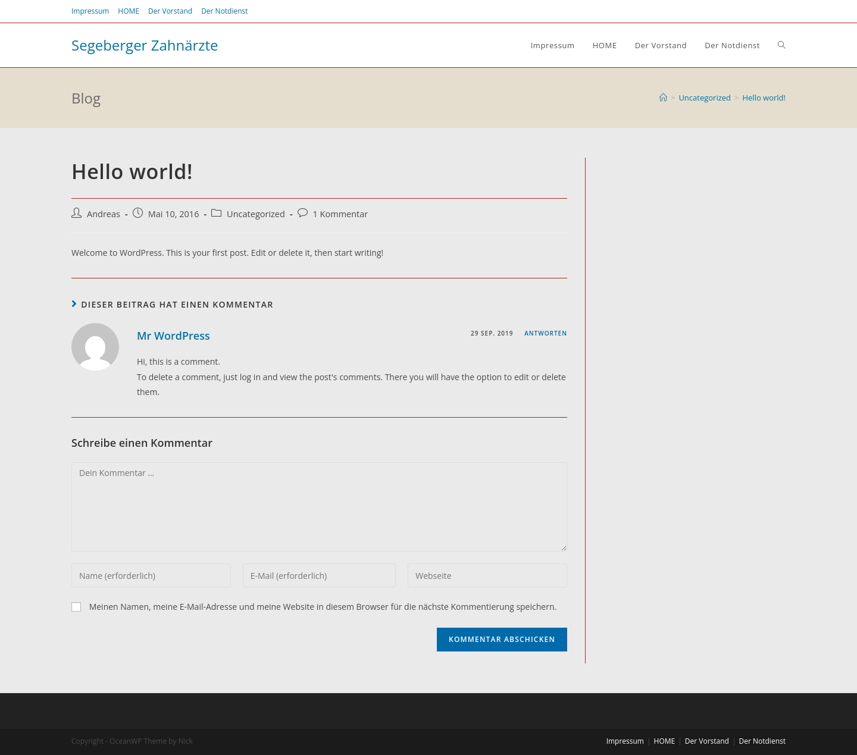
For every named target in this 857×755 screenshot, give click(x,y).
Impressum (90, 11)
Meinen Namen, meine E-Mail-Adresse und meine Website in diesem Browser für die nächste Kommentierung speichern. (323, 606)
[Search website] (782, 45)
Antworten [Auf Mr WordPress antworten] (545, 333)
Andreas (103, 214)
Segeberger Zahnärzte (144, 45)
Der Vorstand (170, 11)
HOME (128, 11)
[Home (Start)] (663, 97)
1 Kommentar (340, 214)
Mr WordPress (173, 335)
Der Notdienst (224, 11)
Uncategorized (256, 214)
